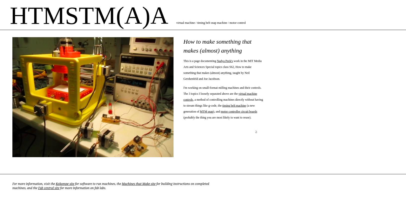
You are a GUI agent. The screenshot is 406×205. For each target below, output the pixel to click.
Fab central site (48, 188)
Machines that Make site (138, 184)
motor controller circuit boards (239, 111)
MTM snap (206, 111)
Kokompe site (65, 184)
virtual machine (185, 23)
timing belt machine (234, 105)
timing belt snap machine (212, 23)
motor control (238, 23)
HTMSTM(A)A (88, 15)
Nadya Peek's (225, 61)
